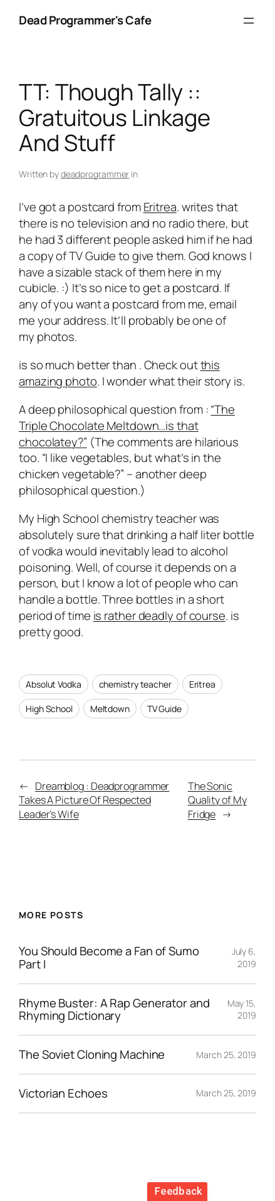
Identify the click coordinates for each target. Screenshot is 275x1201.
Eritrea (160, 207)
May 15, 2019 (241, 1009)
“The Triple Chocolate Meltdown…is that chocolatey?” (127, 425)
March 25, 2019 (226, 1055)
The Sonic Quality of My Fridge (217, 800)
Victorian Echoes (63, 1093)
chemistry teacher (135, 684)
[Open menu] (248, 20)
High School (49, 709)
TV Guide (164, 709)
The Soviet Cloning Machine (92, 1054)
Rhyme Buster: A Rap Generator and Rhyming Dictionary (114, 1010)
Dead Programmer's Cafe (85, 20)
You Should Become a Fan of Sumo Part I (109, 958)
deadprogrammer (95, 174)
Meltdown (110, 709)
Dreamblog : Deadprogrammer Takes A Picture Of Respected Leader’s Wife (94, 800)
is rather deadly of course (159, 615)
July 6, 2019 (244, 957)
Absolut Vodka (53, 684)
